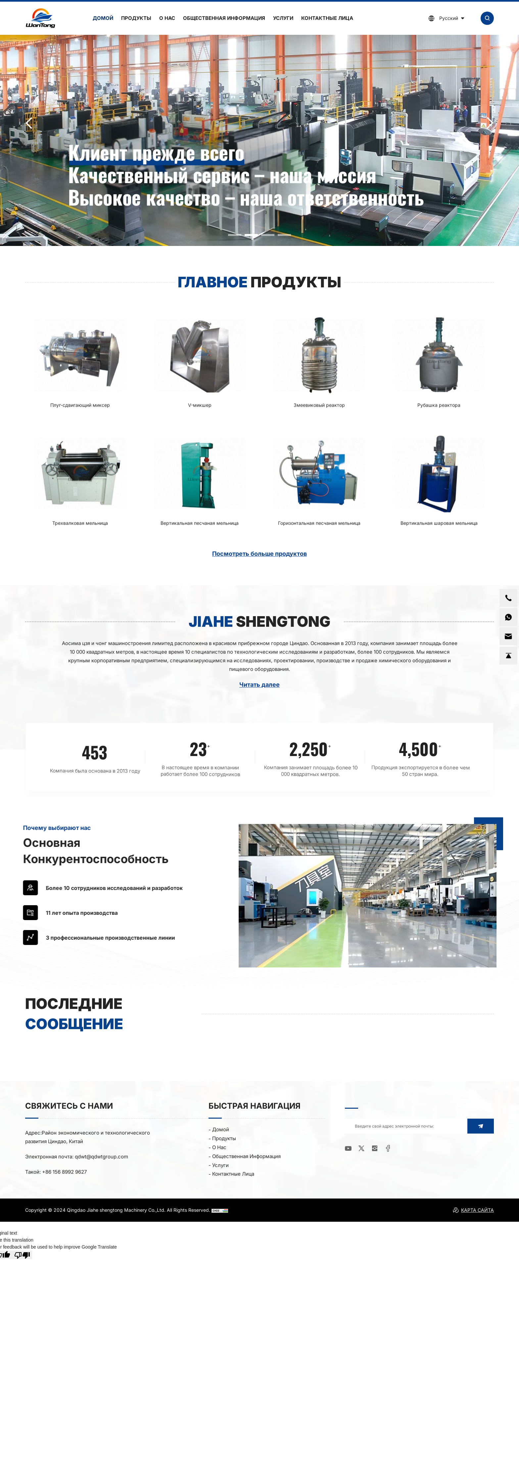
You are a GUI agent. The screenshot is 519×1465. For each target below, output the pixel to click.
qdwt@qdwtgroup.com (101, 1156)
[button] (234, 235)
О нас (167, 18)
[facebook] (388, 1148)
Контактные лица (327, 18)
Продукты (136, 18)
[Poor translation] (22, 1255)
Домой (103, 18)
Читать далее (259, 694)
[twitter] (361, 1148)
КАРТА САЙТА (473, 1210)
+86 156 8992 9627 (64, 1172)
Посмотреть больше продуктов (259, 562)
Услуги (283, 18)
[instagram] (375, 1148)
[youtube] (348, 1148)
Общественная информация (224, 18)
